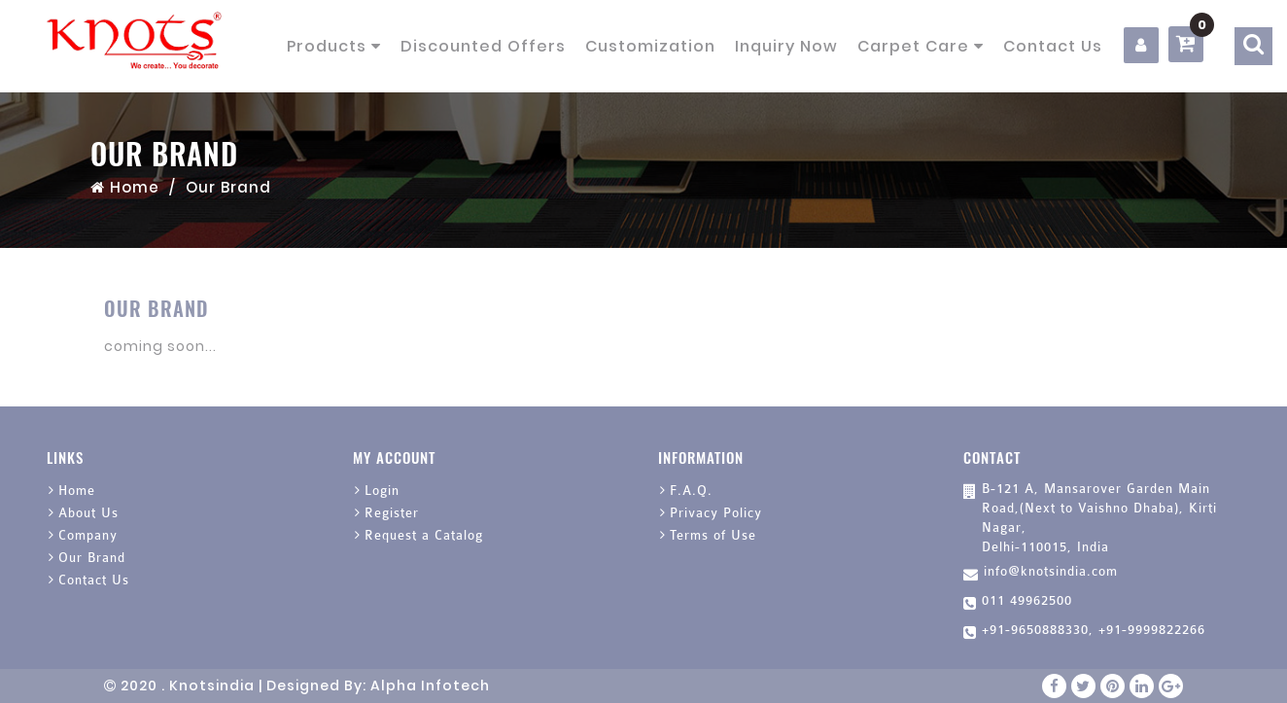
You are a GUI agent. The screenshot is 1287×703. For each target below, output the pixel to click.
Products (334, 46)
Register (392, 513)
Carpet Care (920, 46)
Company (88, 535)
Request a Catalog (424, 535)
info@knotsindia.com (1051, 571)
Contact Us (1052, 46)
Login (382, 490)
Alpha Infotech (430, 685)
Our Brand (91, 557)
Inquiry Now (786, 46)
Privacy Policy (716, 513)
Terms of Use (713, 535)
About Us (88, 513)
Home (124, 187)
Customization (650, 46)
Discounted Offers (483, 46)
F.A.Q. (691, 490)
